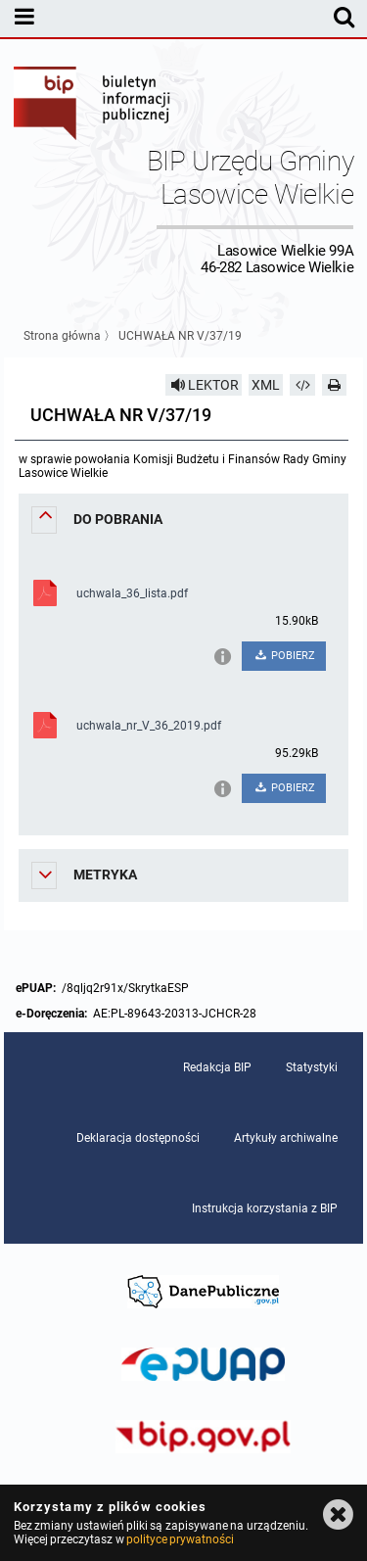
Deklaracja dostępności (138, 1138)
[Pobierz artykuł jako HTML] (302, 385)
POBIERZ (284, 655)
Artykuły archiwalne (286, 1138)
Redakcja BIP (217, 1067)
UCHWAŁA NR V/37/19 (180, 336)
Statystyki (312, 1067)
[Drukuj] (334, 385)
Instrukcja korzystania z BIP (265, 1208)
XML (266, 385)
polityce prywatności (180, 1539)
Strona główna (62, 336)
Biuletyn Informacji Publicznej (93, 106)
